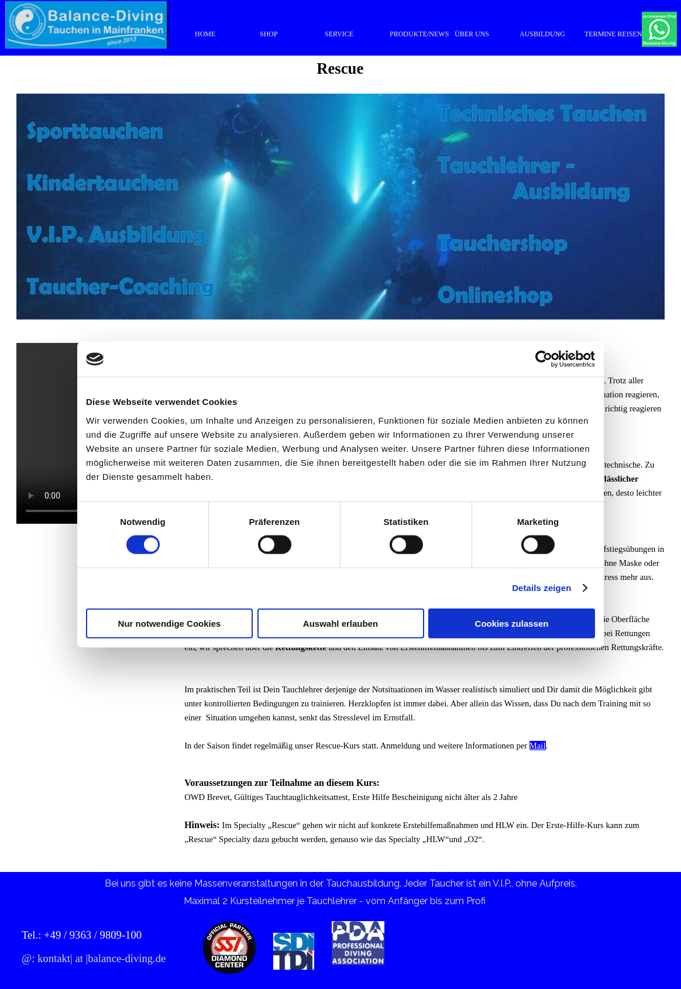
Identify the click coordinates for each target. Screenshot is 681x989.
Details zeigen (541, 588)
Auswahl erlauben (340, 623)
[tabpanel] (424, 818)
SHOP (269, 34)
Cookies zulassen (512, 623)
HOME (205, 34)
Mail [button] (537, 745)
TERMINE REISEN (613, 34)
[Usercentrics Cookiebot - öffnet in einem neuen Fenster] (544, 359)
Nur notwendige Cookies (169, 623)
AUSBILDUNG (542, 34)
